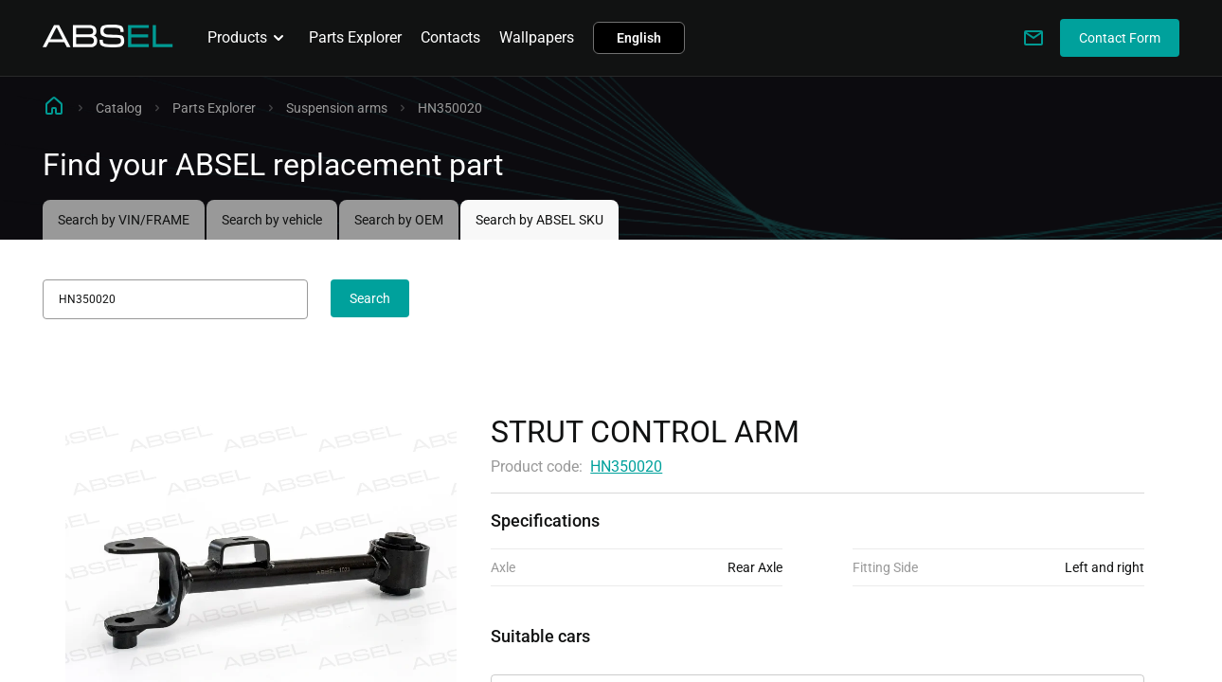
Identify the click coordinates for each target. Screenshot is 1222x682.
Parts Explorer (355, 37)
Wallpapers (536, 37)
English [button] (639, 37)
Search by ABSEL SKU (539, 219)
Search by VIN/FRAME (123, 219)
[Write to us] (1033, 38)
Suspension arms (336, 108)
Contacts (450, 37)
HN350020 (626, 467)
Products (248, 38)
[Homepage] (108, 42)
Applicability (532, 658)
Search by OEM (398, 219)
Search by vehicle (272, 219)
